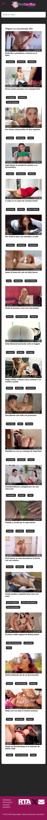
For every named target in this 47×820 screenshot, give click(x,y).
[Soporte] (41, 802)
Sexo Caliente (33, 209)
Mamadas (20, 138)
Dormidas (10, 209)
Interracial (19, 719)
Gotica (9, 683)
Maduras (20, 567)
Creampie (10, 460)
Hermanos (21, 174)
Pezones (21, 62)
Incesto (21, 495)
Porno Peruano (12, 102)
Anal (8, 281)
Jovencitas (28, 643)
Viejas (29, 567)
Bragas (9, 531)
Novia (31, 138)
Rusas (31, 460)
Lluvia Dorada (21, 683)
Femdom (10, 352)
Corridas (20, 531)
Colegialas (11, 97)
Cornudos (10, 424)
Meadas (33, 683)
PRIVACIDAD (7, 802)
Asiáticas (10, 245)
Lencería (30, 531)
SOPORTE (6, 807)
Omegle (30, 352)
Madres (21, 209)
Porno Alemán (31, 281)
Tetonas (32, 174)
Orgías (9, 755)
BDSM (9, 388)
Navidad (21, 460)
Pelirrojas (22, 97)
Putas (33, 755)
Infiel (20, 424)
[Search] (23, 15)
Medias (20, 352)
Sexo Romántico (13, 607)
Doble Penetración (13, 643)
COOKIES (6, 805)
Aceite (9, 719)
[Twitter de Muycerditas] (34, 802)
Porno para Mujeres (29, 602)
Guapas (10, 138)
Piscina (9, 317)
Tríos (30, 495)
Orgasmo (10, 62)
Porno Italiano (22, 317)
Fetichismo (31, 388)
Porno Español (12, 602)
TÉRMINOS (7, 800)
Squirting (32, 62)
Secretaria (33, 245)
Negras (30, 719)
